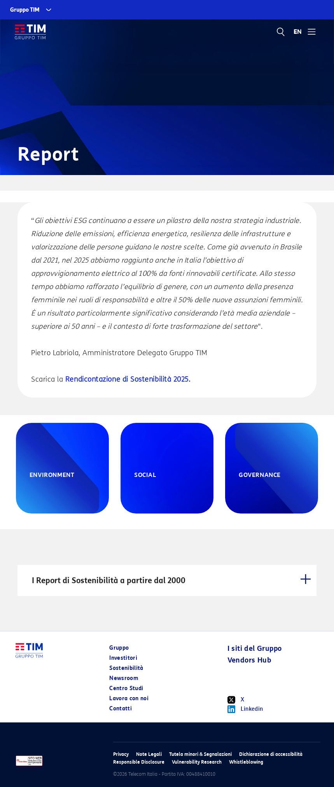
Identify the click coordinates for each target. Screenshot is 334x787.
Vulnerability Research (197, 762)
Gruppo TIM (25, 10)
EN (298, 31)
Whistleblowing (246, 762)
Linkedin (245, 709)
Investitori (123, 658)
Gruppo (119, 648)
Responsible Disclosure (138, 762)
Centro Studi (126, 688)
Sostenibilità (126, 668)
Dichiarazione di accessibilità (271, 754)
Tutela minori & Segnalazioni (200, 754)
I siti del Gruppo (254, 648)
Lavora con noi (129, 698)
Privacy (121, 754)
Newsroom (123, 678)
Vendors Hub (249, 660)
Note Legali (149, 754)
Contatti (120, 708)
